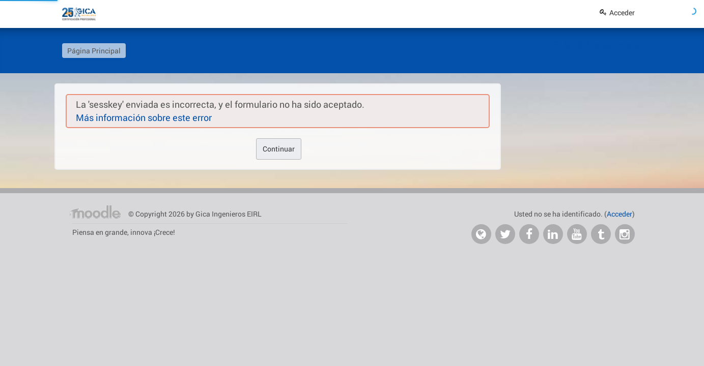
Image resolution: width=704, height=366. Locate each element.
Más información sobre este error (144, 117)
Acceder (617, 12)
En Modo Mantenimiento (597, 44)
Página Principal (94, 50)
